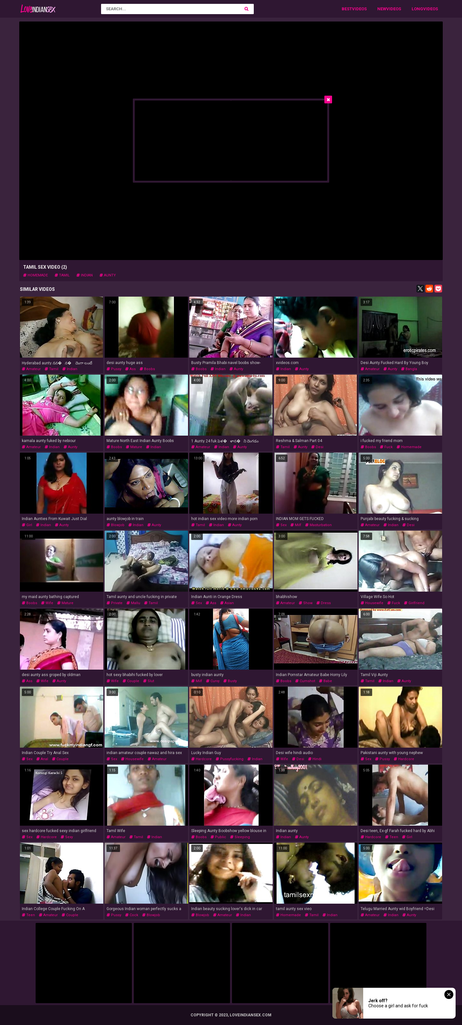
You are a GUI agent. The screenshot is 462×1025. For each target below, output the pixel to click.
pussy (114, 369)
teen (391, 837)
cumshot (305, 681)
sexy (67, 837)
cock (131, 915)
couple (131, 681)
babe (325, 681)
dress (323, 603)
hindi (314, 759)
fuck (386, 447)
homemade (35, 275)
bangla (409, 369)
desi (317, 447)
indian (84, 275)
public (218, 837)
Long (417, 8)
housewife (372, 603)
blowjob (115, 525)
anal (42, 759)
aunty (107, 275)
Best (347, 8)
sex (281, 525)
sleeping (240, 837)
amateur (31, 369)
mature (134, 447)
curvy (212, 681)
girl (27, 525)
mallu (133, 603)
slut (148, 681)
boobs (147, 369)
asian (227, 603)
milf (295, 525)
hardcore (201, 759)
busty (230, 681)
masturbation (318, 525)
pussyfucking (230, 759)
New (381, 8)
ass (130, 369)
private (115, 603)
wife (47, 603)
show (305, 603)
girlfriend (414, 603)
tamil (62, 275)
